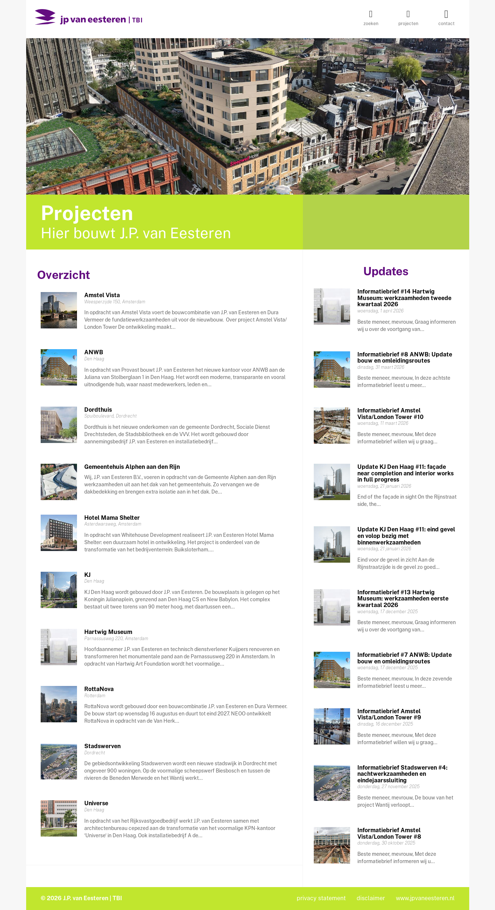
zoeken (371, 20)
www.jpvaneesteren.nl (425, 898)
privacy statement (321, 898)
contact (446, 20)
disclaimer (371, 898)
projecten (408, 20)
